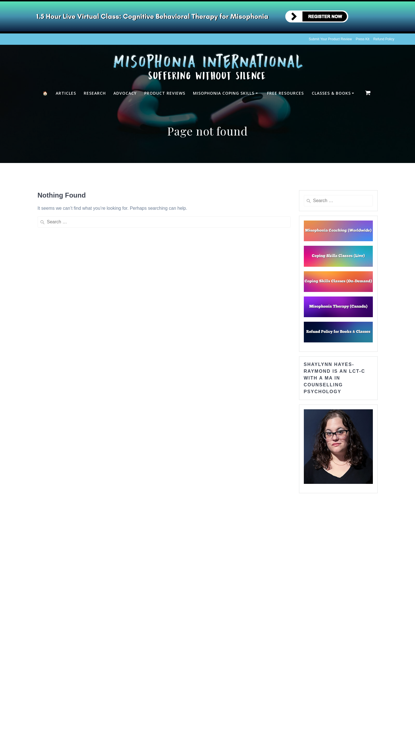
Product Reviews (164, 93)
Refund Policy (383, 39)
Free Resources (285, 93)
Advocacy (125, 93)
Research (95, 93)
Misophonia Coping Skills (223, 93)
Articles (66, 93)
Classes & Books (331, 93)
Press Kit (362, 39)
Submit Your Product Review (330, 39)
